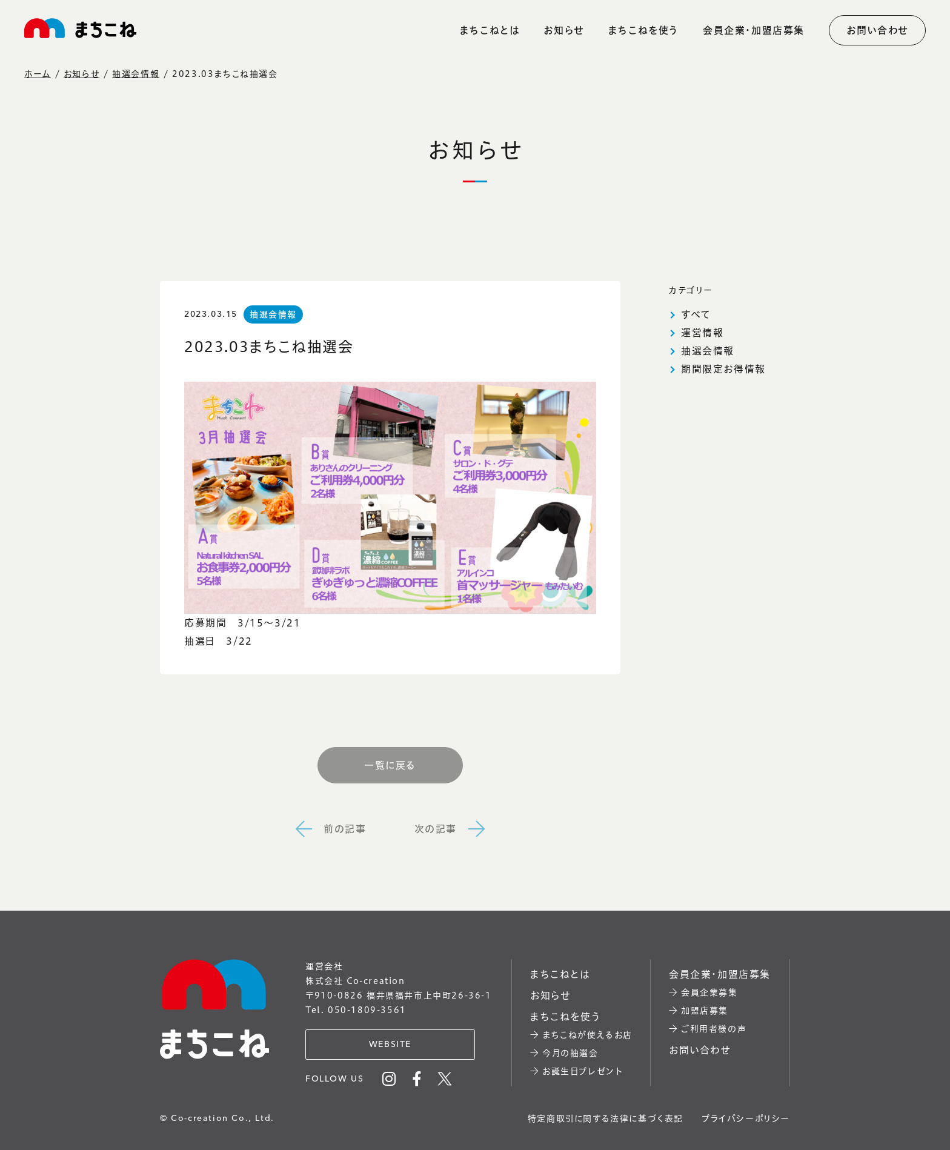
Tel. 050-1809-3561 (356, 1010)
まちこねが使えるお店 (587, 1034)
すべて (696, 314)
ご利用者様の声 (713, 1028)
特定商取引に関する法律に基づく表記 (605, 1118)
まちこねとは (490, 30)
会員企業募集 (709, 992)
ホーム (37, 73)
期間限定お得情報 (723, 369)
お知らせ (563, 30)
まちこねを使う (643, 30)
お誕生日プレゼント (582, 1071)
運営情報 (702, 333)
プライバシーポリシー (746, 1118)
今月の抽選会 (570, 1053)
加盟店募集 (704, 1010)
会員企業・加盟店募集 (754, 30)
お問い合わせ (877, 30)
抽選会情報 (135, 73)
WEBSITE (390, 1044)
